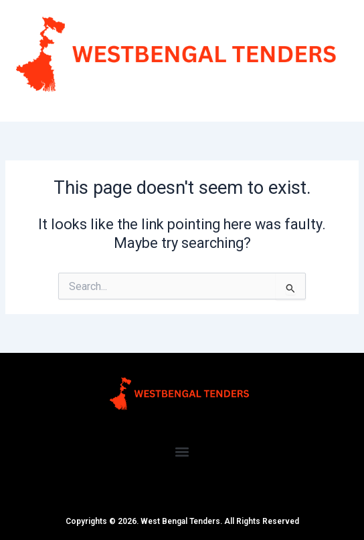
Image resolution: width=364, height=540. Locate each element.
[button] (182, 452)
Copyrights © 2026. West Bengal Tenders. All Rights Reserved (182, 521)
